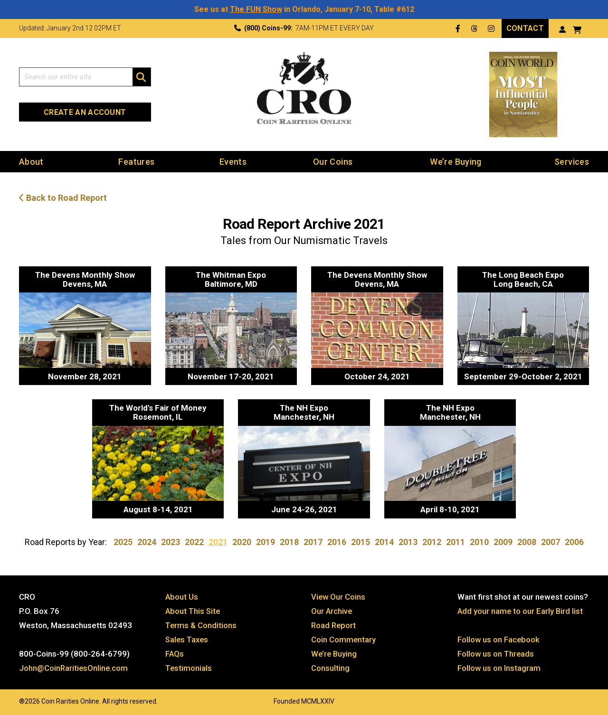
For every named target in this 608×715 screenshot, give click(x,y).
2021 (218, 541)
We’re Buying (455, 161)
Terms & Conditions (201, 624)
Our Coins (332, 161)
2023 (170, 541)
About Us (182, 596)
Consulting (330, 667)
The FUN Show (256, 9)
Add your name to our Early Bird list (520, 610)
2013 (408, 541)
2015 (360, 541)
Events (233, 161)
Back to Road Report (63, 198)
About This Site (193, 610)
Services (571, 161)
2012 (431, 541)
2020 (241, 541)
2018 (289, 541)
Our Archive (332, 610)
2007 (550, 541)
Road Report (334, 624)
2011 (455, 541)
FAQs (174, 653)
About (31, 161)
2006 (574, 541)
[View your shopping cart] (577, 29)
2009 (503, 541)
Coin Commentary (343, 638)
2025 (123, 541)
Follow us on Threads (496, 653)
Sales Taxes (187, 638)
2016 (336, 541)
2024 (146, 541)
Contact (525, 27)
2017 (313, 541)
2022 (194, 541)
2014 (384, 541)
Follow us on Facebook (499, 638)
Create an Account (85, 111)
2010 (479, 541)
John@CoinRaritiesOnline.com (74, 667)
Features (136, 161)
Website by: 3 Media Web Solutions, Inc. (9, 699)
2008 (526, 541)
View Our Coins (338, 596)
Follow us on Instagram (499, 667)
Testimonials (189, 667)
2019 (265, 541)
